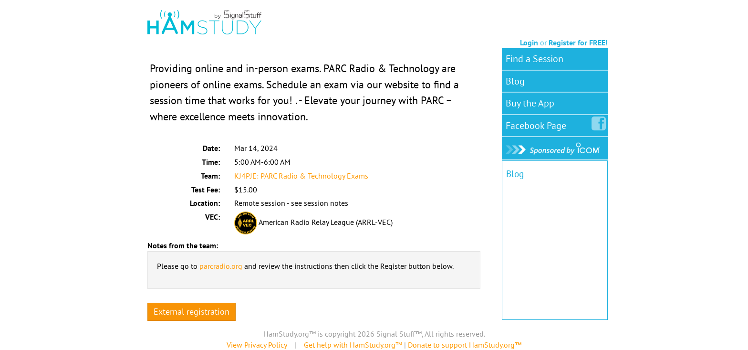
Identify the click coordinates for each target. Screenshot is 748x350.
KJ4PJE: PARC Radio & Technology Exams (301, 175)
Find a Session (534, 59)
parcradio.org (220, 266)
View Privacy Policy (257, 345)
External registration (191, 311)
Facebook (538, 123)
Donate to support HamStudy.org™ (464, 345)
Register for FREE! (578, 42)
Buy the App (530, 103)
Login (529, 42)
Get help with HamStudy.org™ (353, 345)
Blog (515, 81)
